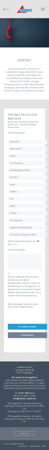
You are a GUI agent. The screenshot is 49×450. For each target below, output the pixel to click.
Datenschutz (35, 446)
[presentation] (28, 316)
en (8, 9)
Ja (15, 244)
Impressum (23, 446)
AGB (44, 446)
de (4, 9)
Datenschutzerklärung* (26, 295)
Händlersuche (24, 433)
